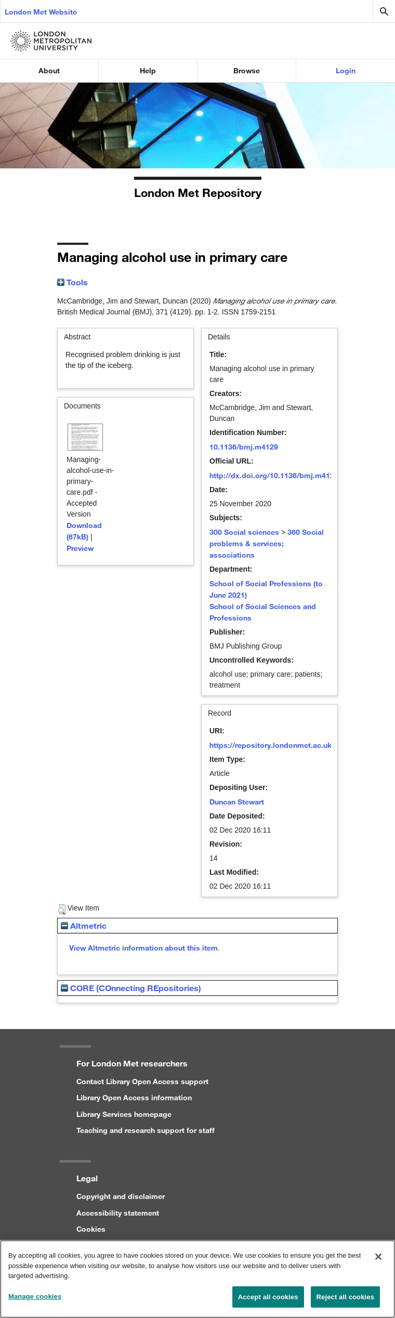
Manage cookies (34, 1301)
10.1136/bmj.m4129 (243, 446)
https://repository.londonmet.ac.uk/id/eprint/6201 (296, 745)
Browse (246, 70)
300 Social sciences (244, 532)
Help (148, 70)
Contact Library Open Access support (142, 1081)
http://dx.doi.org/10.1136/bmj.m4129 (273, 475)
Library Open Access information (134, 1097)
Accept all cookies (268, 1302)
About (49, 70)
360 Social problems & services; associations (266, 543)
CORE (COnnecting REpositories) (131, 988)
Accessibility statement (117, 1212)
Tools (72, 282)
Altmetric (84, 925)
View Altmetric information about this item (143, 947)
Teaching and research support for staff (145, 1130)
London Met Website (41, 11)
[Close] (378, 1261)
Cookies (91, 1228)
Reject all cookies (345, 1302)
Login (346, 70)
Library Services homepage (124, 1114)
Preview (80, 548)
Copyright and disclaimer (120, 1196)
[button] (62, 909)
